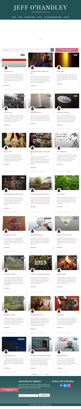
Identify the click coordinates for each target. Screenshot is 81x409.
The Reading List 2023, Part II (14, 194)
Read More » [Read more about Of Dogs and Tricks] (33, 329)
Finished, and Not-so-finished (40, 274)
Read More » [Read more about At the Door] (60, 84)
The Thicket (61, 194)
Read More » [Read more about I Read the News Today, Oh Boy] (33, 85)
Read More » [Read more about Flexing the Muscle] (33, 247)
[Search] (52, 50)
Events (39, 17)
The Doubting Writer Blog (53, 17)
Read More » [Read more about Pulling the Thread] (7, 247)
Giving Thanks (61, 274)
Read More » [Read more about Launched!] (60, 327)
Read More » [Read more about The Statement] (60, 164)
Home (14, 17)
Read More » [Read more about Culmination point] (7, 368)
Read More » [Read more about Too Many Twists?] (7, 288)
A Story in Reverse (63, 112)
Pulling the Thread (10, 235)
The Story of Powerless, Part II (40, 355)
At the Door (60, 71)
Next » (47, 374)
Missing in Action (9, 315)
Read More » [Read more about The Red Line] (7, 85)
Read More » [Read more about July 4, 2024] (7, 164)
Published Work (29, 17)
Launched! (60, 315)
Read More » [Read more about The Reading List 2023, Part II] (7, 208)
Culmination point (9, 355)
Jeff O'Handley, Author (40, 2)
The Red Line (8, 71)
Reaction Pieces (35, 112)
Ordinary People (62, 355)
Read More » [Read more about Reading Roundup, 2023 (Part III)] (33, 167)
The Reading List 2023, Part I (40, 194)
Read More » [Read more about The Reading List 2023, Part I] (33, 206)
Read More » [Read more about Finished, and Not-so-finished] (33, 286)
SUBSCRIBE (44, 395)
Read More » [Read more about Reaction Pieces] (33, 123)
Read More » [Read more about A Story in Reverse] (60, 125)
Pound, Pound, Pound (64, 235)
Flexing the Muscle (36, 235)
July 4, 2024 (8, 151)
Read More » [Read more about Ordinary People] (60, 368)
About (20, 17)
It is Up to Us (8, 112)
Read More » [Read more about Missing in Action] (7, 327)
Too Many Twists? (10, 274)
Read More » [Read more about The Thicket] (60, 206)
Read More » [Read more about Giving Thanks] (60, 286)
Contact (66, 17)
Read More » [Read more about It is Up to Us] (7, 125)
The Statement (62, 151)
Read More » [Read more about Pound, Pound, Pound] (60, 247)
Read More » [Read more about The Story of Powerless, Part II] (33, 368)
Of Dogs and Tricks (36, 315)
